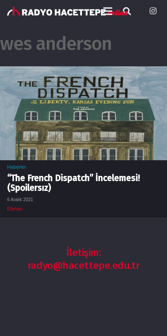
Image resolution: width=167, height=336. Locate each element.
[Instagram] (153, 11)
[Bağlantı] (67, 11)
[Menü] (108, 11)
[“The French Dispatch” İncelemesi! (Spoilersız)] (83, 72)
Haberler (16, 167)
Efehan (15, 208)
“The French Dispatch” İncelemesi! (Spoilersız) (73, 183)
